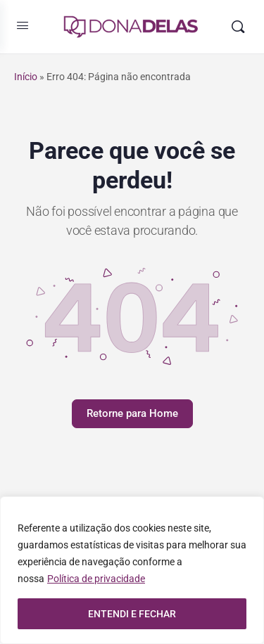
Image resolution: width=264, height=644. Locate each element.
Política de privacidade (96, 578)
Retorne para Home (132, 413)
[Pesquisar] (238, 26)
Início (25, 76)
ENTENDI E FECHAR (132, 613)
